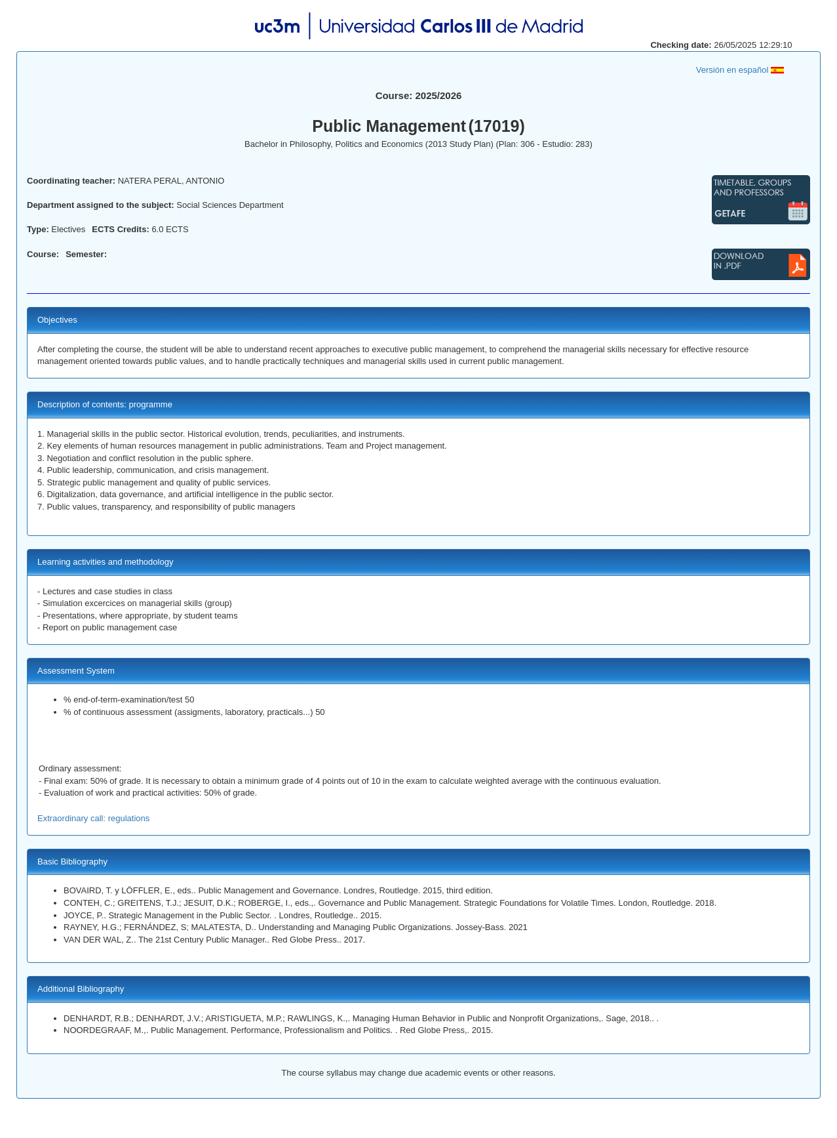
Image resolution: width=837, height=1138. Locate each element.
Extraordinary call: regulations (93, 818)
